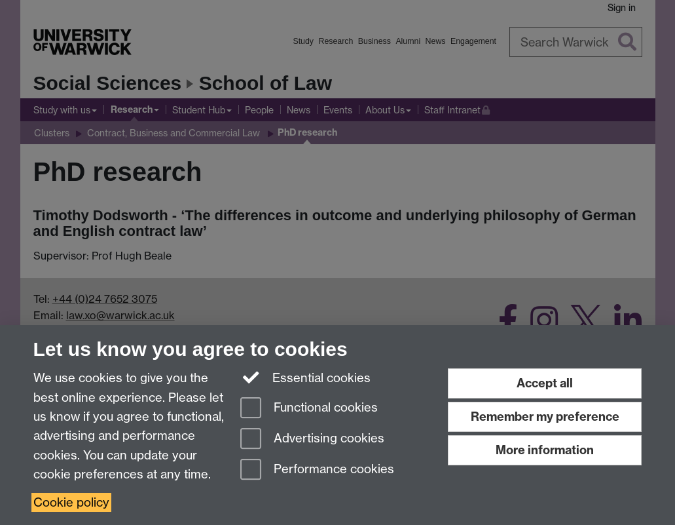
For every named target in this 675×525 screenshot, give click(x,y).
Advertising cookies (312, 439)
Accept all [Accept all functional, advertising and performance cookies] (545, 383)
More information (545, 449)
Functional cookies (309, 409)
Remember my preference (545, 416)
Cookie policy (71, 502)
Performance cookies (317, 470)
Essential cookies (305, 376)
